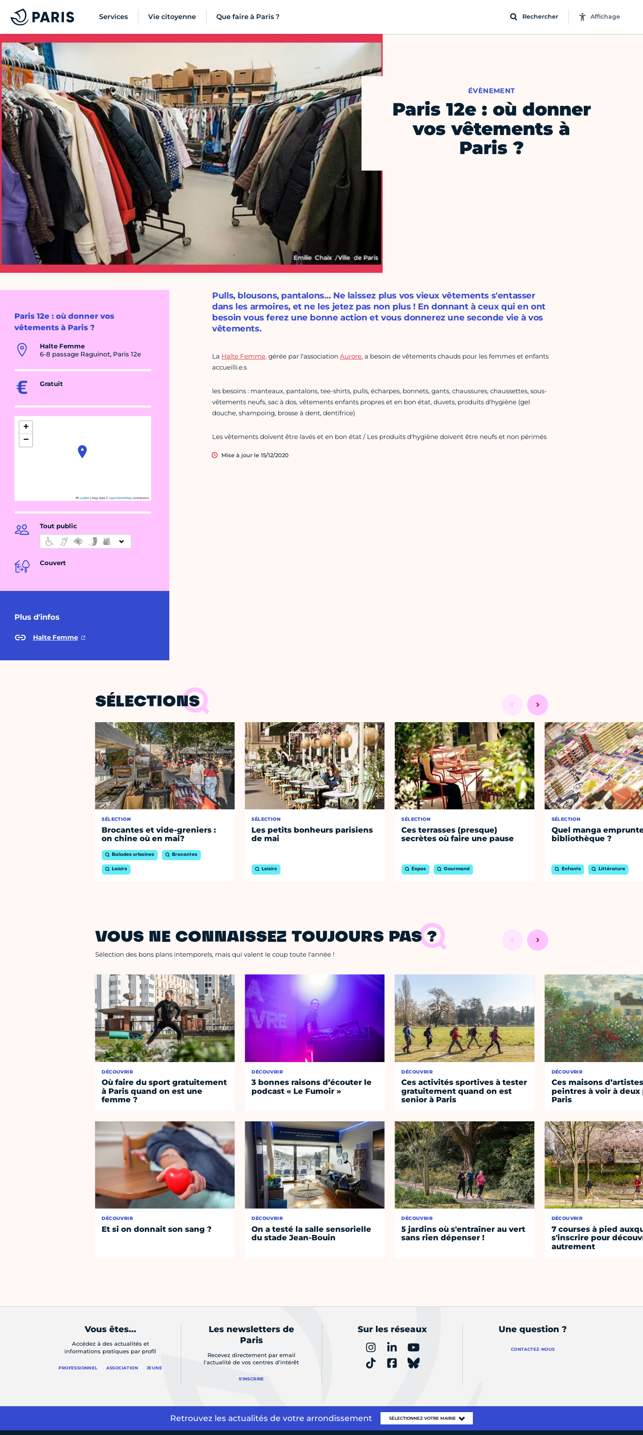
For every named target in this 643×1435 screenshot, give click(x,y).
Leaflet (82, 498)
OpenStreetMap (120, 498)
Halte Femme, (244, 356)
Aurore (351, 356)
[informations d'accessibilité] (85, 541)
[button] (82, 451)
